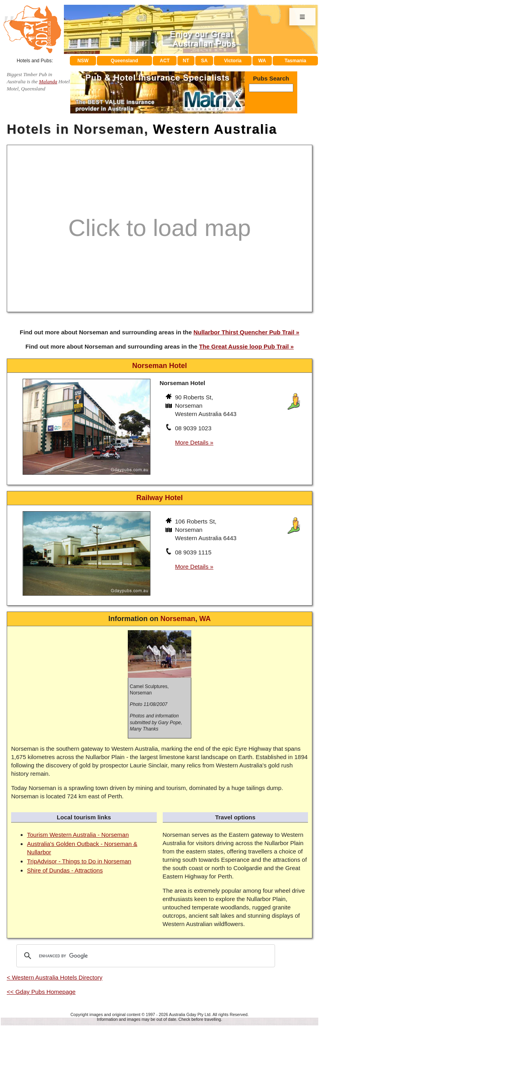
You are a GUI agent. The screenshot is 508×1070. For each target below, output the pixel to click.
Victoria (233, 60)
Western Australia (215, 129)
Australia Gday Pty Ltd (189, 1014)
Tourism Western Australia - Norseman (78, 834)
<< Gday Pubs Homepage (41, 991)
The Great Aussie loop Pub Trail (244, 346)
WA (262, 60)
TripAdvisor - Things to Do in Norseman (79, 861)
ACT (165, 60)
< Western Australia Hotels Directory (54, 977)
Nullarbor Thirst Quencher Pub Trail (243, 332)
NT (186, 60)
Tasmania (295, 60)
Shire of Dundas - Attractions (65, 870)
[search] (144, 956)
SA (204, 60)
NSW (83, 60)
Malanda (48, 81)
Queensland (124, 60)
